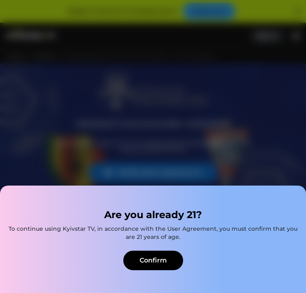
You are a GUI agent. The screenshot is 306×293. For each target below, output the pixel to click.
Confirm (153, 260)
